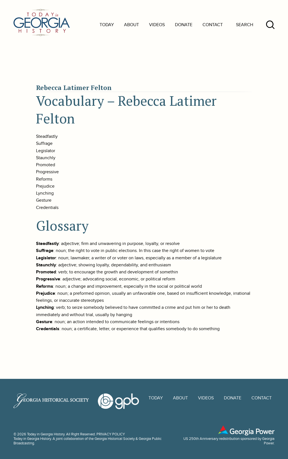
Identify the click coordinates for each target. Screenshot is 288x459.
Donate (183, 25)
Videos (157, 25)
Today (107, 25)
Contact (212, 25)
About (131, 25)
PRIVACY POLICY (110, 434)
